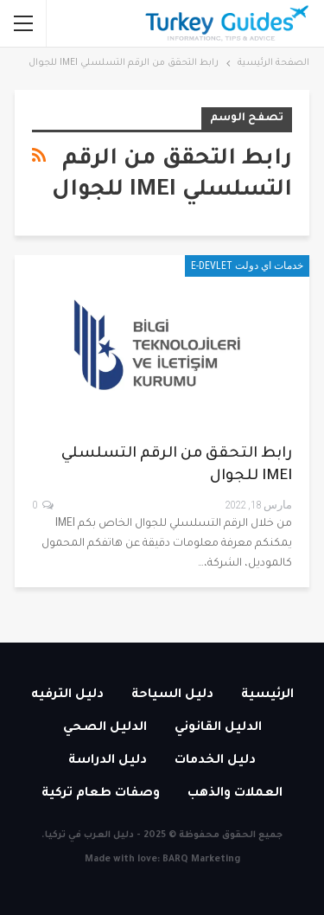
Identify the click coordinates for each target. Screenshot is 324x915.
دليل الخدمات (215, 761)
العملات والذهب (235, 794)
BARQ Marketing (201, 859)
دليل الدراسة (107, 761)
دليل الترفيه (67, 695)
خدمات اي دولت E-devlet (247, 265)
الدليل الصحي (105, 728)
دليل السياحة (172, 695)
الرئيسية (267, 695)
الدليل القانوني (218, 728)
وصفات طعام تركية (100, 794)
